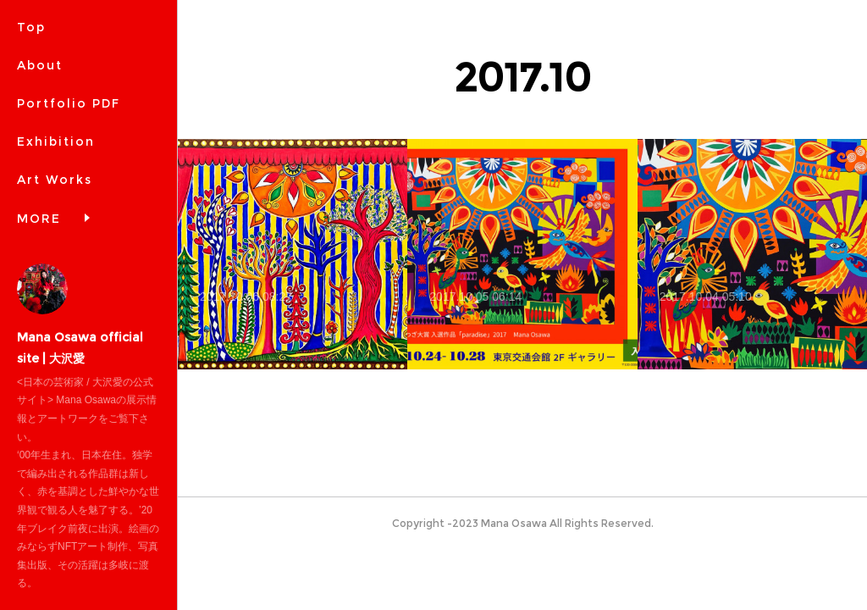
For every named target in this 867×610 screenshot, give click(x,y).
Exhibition (56, 141)
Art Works (54, 179)
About (40, 65)
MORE (39, 218)
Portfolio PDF (68, 103)
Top (31, 27)
